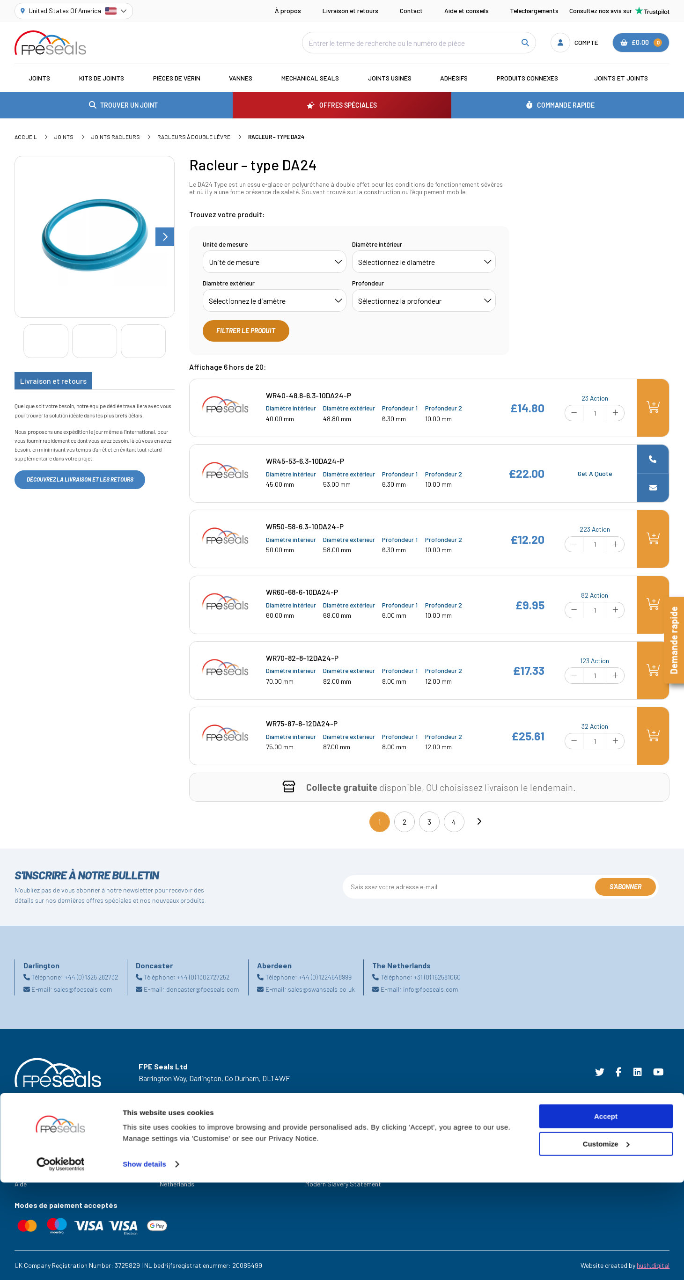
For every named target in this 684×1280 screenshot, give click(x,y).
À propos (288, 11)
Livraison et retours (350, 11)
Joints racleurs (115, 136)
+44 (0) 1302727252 (203, 977)
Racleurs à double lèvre (193, 136)
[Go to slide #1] (45, 341)
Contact (411, 11)
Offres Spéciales (38, 1158)
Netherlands (177, 1184)
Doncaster (174, 1171)
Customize (606, 1241)
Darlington (174, 1158)
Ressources (31, 1171)
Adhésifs (454, 78)
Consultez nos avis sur (619, 11)
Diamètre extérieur (229, 283)
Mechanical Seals (310, 78)
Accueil (26, 136)
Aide (21, 1184)
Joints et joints (621, 78)
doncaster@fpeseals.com (202, 989)
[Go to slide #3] (143, 341)
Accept (606, 1214)
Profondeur (368, 283)
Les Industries (34, 1144)
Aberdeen (173, 1144)
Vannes (240, 78)
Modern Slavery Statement (343, 1184)
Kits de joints (101, 78)
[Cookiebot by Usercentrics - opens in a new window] (61, 1262)
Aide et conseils (466, 11)
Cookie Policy (324, 1158)
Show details (144, 1261)
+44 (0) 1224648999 (325, 977)
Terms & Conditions (332, 1144)
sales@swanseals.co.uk (321, 989)
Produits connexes (527, 78)
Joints (39, 78)
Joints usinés (390, 78)
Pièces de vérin (176, 78)
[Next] (479, 822)
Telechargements (534, 11)
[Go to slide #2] (94, 341)
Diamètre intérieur (377, 244)
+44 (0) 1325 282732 (91, 977)
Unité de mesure (225, 244)
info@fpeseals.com (430, 989)
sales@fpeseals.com (83, 989)
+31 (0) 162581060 (437, 977)
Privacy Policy (325, 1171)
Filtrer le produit (245, 331)
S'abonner (625, 887)
